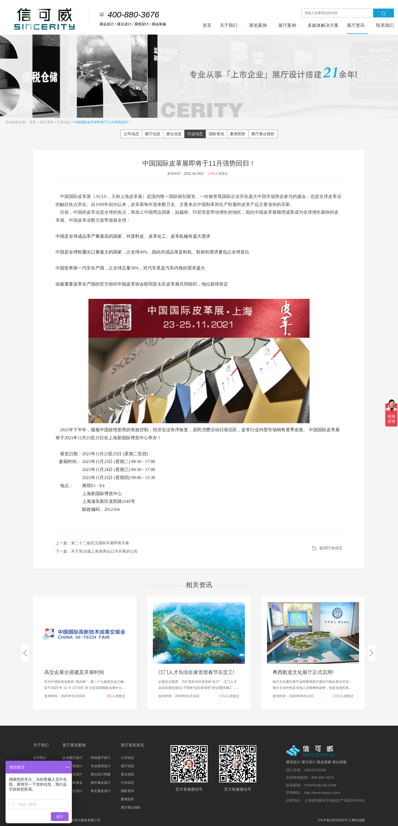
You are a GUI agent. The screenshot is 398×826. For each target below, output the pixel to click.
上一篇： (92, 543)
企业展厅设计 (72, 758)
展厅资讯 (47, 122)
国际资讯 (216, 134)
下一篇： (97, 551)
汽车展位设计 (72, 791)
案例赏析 (237, 134)
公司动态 (131, 134)
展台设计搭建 (101, 774)
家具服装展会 (72, 783)
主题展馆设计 (72, 766)
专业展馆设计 (101, 766)
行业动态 (64, 122)
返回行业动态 (330, 548)
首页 (33, 122)
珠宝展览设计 (101, 791)
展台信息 (174, 134)
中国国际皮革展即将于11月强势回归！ (102, 122)
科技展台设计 (72, 774)
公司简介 (39, 758)
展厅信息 (152, 134)
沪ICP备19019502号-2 (334, 820)
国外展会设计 (101, 783)
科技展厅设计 (101, 758)
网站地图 (358, 820)
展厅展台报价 (262, 134)
